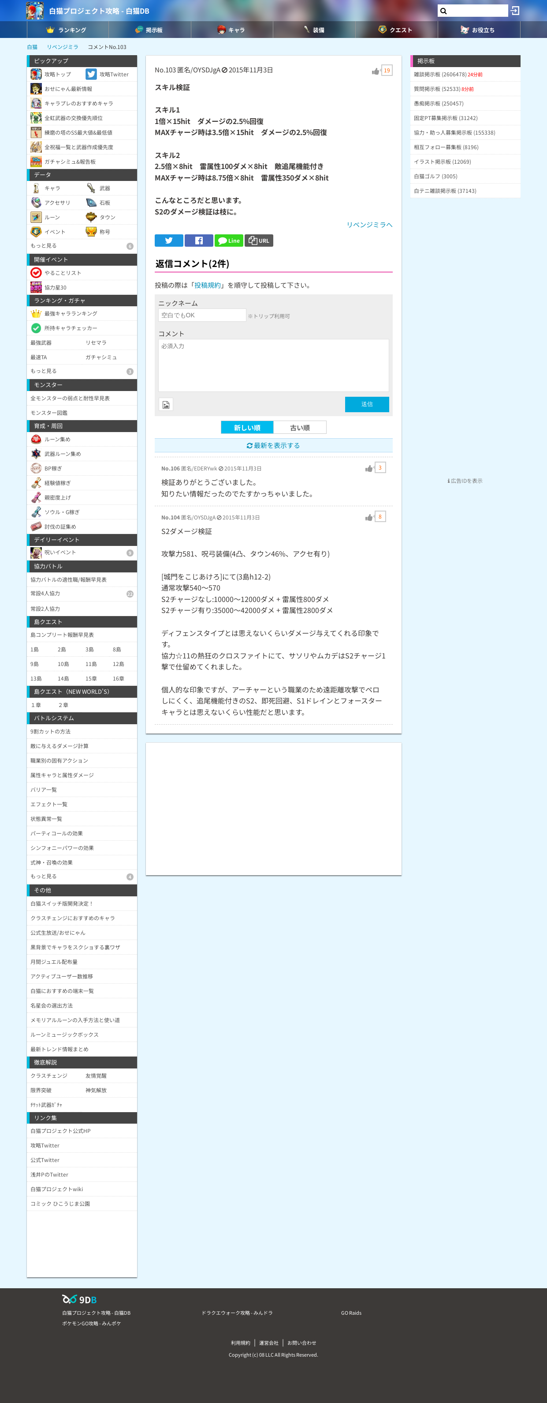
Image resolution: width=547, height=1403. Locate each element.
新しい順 (247, 427)
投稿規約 (207, 285)
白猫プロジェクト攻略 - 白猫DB (99, 10)
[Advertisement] (274, 804)
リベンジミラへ (369, 224)
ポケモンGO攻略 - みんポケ (91, 1323)
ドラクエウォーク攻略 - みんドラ (237, 1312)
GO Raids (351, 1312)
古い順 (300, 427)
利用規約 (240, 1342)
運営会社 (269, 1342)
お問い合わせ (301, 1342)
